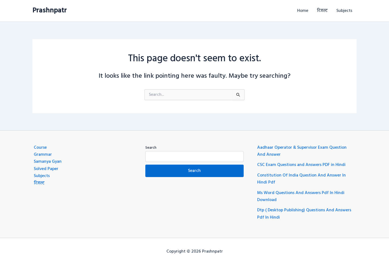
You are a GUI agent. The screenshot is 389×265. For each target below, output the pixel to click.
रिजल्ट (322, 10)
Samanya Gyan (48, 161)
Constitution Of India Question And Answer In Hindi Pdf (301, 179)
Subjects (344, 10)
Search (150, 148)
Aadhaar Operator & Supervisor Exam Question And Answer (302, 151)
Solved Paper (46, 168)
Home (302, 10)
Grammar (43, 154)
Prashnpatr (49, 10)
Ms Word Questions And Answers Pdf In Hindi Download (300, 196)
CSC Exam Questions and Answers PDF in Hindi (301, 164)
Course (40, 147)
